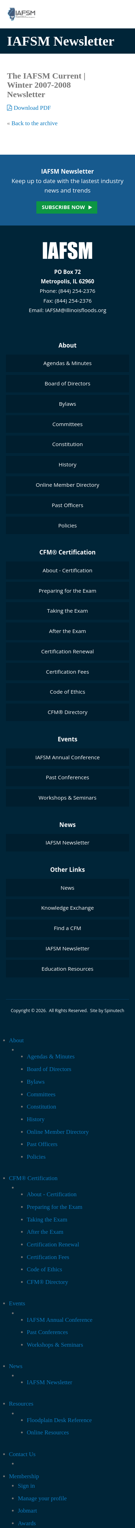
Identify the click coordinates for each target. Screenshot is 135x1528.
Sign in (26, 1485)
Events (67, 739)
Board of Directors (68, 383)
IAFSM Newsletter (67, 842)
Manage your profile (42, 1498)
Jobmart (27, 1510)
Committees (67, 424)
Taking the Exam (67, 610)
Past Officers (67, 505)
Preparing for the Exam (68, 590)
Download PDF (29, 108)
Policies (67, 525)
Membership (24, 1476)
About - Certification (67, 570)
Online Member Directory (67, 484)
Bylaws (67, 403)
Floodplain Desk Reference (59, 1420)
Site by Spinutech (107, 1011)
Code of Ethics (67, 691)
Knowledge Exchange (67, 907)
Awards (27, 1523)
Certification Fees (67, 671)
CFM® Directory (67, 711)
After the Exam (67, 630)
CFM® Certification (68, 552)
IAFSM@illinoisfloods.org (75, 310)
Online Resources (48, 1432)
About (67, 345)
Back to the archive (35, 123)
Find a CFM (67, 927)
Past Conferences (67, 777)
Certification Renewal (67, 651)
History (68, 464)
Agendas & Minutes (67, 362)
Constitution (67, 443)
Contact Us (22, 1454)
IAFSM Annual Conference (67, 757)
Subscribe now (63, 206)
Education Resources (67, 968)
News (67, 825)
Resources (21, 1403)
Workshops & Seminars (67, 797)
